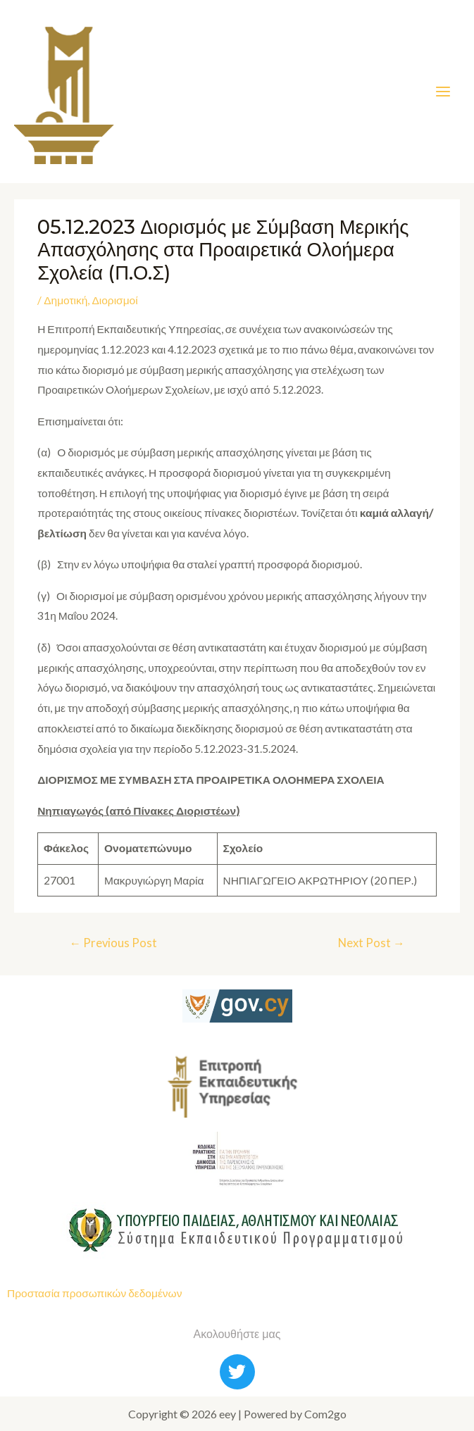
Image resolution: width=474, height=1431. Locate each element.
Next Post (371, 942)
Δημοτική (65, 300)
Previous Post (113, 942)
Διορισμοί (114, 300)
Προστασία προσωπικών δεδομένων (94, 1293)
